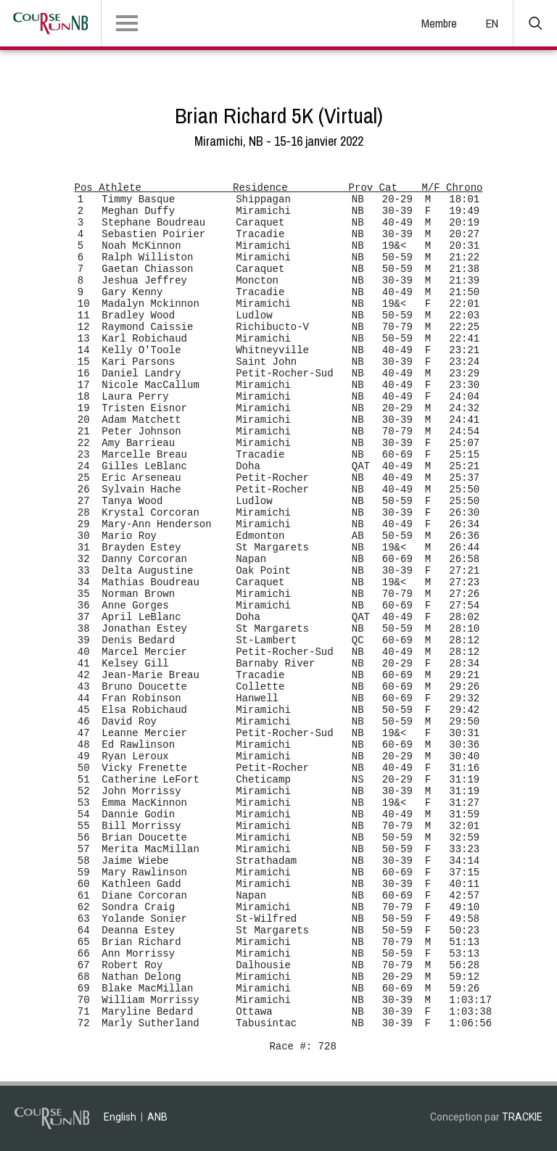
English (120, 1117)
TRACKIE (522, 1117)
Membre (439, 23)
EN (492, 23)
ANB (157, 1117)
